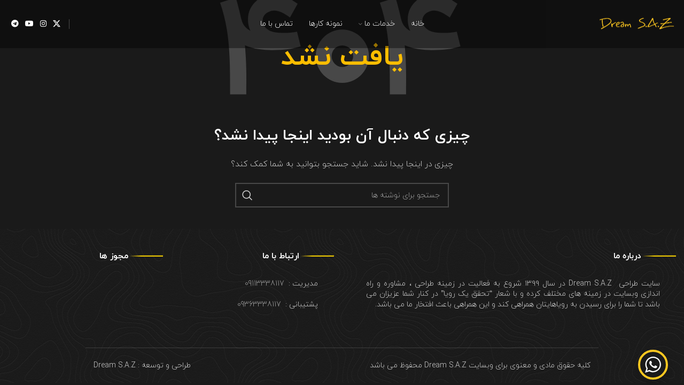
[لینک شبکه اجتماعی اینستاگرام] (43, 24)
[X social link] (57, 24)
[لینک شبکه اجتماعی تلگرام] (15, 24)
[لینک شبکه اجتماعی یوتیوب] (29, 24)
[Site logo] (636, 23)
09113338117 (264, 284)
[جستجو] (342, 195)
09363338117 (259, 304)
